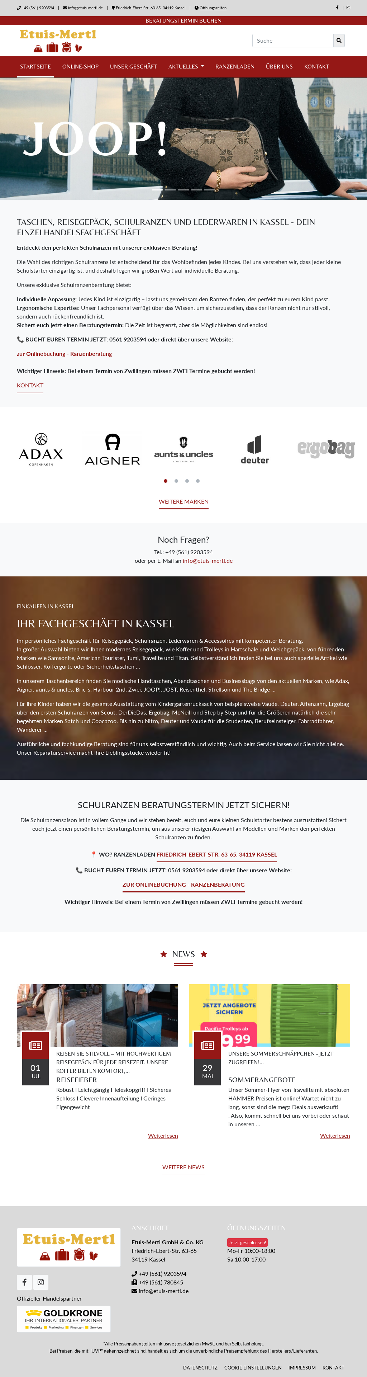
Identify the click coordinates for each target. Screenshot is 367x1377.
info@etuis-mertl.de (85, 7)
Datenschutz (200, 1368)
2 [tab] (176, 481)
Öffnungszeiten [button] (213, 7)
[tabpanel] (41, 449)
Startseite (35, 66)
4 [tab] (198, 481)
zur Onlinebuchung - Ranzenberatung (64, 353)
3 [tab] (187, 481)
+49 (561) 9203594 (38, 7)
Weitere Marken (184, 501)
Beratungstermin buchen (183, 20)
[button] (27, 138)
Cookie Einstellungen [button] (253, 1368)
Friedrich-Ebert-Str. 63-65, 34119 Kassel (149, 7)
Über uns (279, 66)
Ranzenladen (234, 66)
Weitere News (183, 1167)
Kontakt (316, 66)
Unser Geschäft (133, 66)
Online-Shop (80, 66)
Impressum (302, 1368)
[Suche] (293, 40)
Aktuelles (184, 66)
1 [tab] (165, 481)
